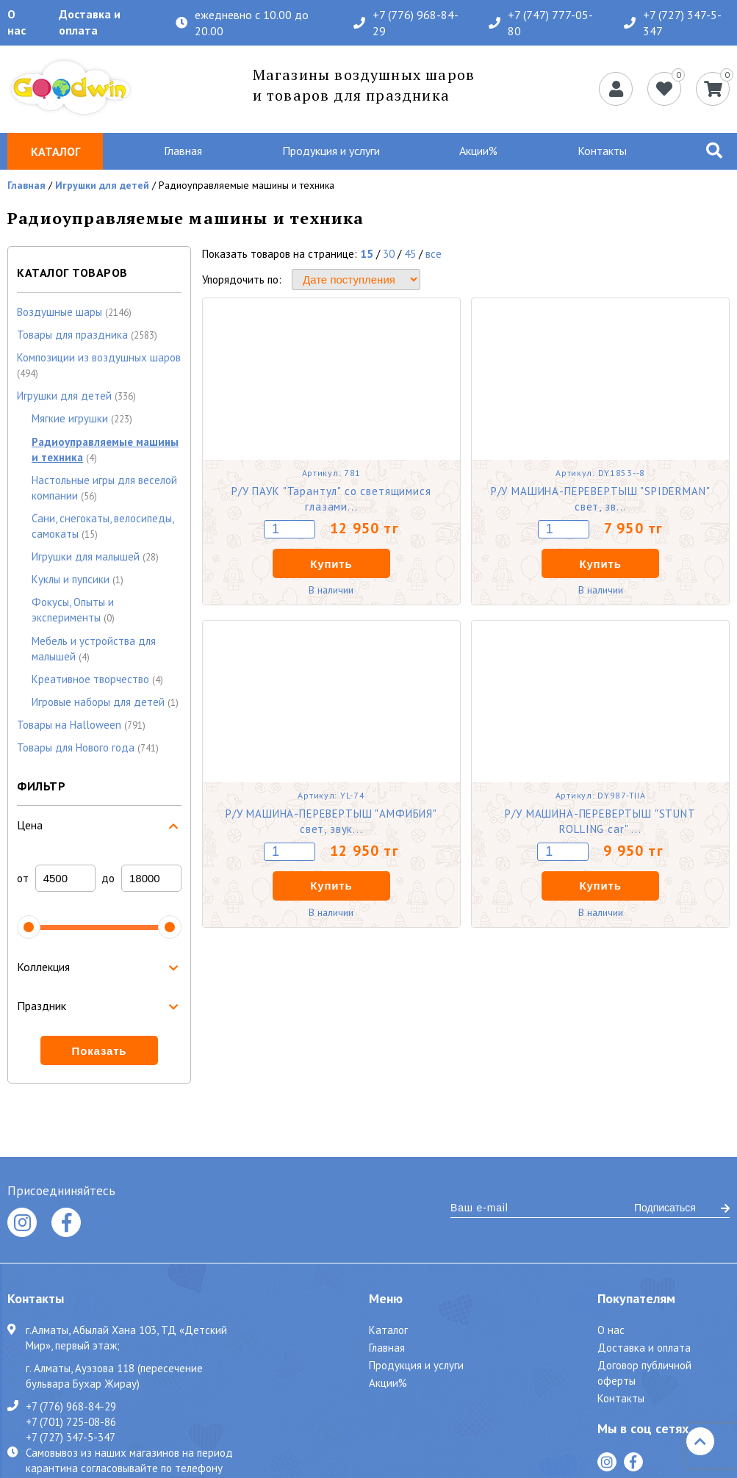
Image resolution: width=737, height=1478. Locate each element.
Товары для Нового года (75, 747)
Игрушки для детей (102, 185)
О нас (16, 22)
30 (389, 254)
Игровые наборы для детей (98, 702)
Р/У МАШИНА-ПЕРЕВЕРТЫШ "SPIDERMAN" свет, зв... (601, 498)
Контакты (602, 150)
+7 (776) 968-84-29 (406, 22)
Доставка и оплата (90, 22)
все (433, 254)
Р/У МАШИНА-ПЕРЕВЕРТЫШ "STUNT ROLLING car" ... (600, 821)
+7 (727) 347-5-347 (673, 22)
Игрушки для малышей (86, 556)
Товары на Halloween (69, 725)
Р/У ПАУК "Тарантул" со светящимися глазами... (331, 498)
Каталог (388, 1330)
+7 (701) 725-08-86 (71, 1421)
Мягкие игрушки (70, 418)
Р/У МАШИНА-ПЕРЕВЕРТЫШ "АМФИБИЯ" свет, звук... (331, 821)
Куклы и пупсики (70, 579)
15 (366, 254)
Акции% (478, 150)
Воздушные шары (59, 312)
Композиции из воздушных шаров (99, 357)
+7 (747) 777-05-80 (541, 22)
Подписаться (682, 1208)
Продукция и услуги (331, 150)
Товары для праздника (72, 335)
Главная (183, 150)
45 (410, 254)
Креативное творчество (90, 679)
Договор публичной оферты (644, 1373)
